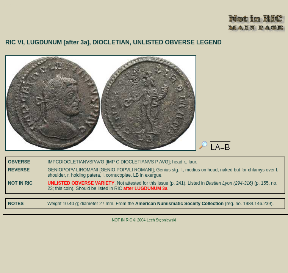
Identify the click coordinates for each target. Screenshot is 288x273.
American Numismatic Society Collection (179, 203)
